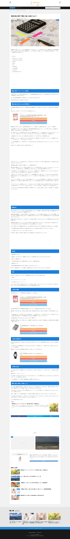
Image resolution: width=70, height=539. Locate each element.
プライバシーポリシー (32, 532)
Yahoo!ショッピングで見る (33, 122)
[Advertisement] (35, 80)
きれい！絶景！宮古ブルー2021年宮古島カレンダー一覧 (30, 476)
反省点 (13, 63)
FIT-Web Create (33, 535)
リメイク (20, 7)
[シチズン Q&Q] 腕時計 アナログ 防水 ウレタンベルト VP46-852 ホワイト (31, 353)
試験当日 (13, 61)
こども (18, 495)
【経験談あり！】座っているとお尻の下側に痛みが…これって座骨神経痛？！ (34, 482)
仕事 (22, 18)
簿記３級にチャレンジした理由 (17, 58)
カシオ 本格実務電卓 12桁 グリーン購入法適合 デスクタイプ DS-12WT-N (31, 325)
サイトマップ (39, 532)
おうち (18, 476)
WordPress (41, 535)
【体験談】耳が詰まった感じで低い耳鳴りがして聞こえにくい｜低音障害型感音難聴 (35, 489)
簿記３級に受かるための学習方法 (17, 60)
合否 (13, 65)
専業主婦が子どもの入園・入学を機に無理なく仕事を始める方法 (32, 495)
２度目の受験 (14, 66)
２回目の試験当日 (15, 68)
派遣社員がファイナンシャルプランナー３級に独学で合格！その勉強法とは (25, 403)
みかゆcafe (37, 534)
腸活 (18, 7)
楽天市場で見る (33, 120)
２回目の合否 (14, 70)
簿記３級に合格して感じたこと (17, 71)
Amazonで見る (33, 118)
